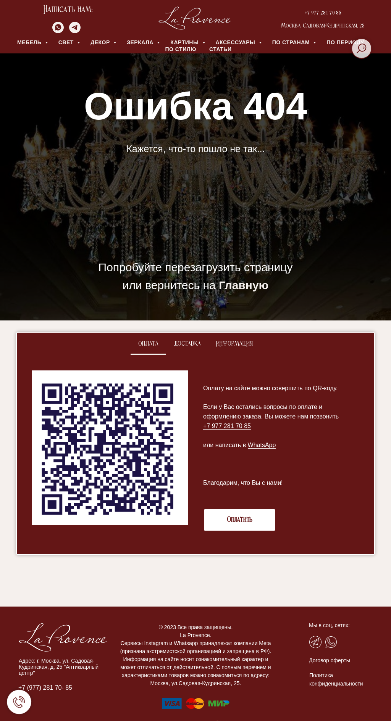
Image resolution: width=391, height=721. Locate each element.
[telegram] (75, 31)
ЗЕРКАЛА (141, 42)
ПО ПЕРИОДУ (346, 42)
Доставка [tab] (187, 344)
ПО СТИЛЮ (180, 49)
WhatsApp (262, 445)
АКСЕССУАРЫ (236, 42)
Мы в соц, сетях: (329, 625)
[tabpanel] (195, 455)
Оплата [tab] (148, 344)
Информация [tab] (234, 344)
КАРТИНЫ (185, 42)
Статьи (220, 49)
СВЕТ (67, 42)
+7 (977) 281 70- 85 (45, 687)
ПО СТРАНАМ (292, 42)
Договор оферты (329, 660)
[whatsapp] (58, 31)
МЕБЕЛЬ (30, 42)
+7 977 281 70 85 (323, 13)
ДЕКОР (100, 42)
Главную (243, 285)
